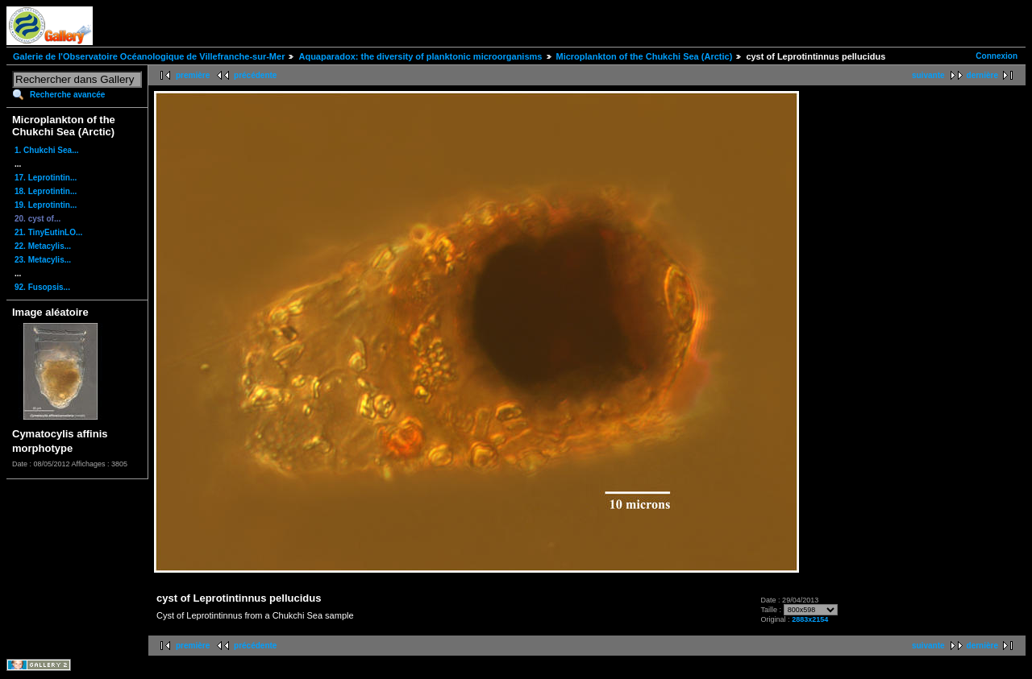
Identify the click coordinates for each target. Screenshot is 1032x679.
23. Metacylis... (43, 259)
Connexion (996, 56)
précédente (255, 75)
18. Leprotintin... (46, 191)
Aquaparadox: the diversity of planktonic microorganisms (420, 56)
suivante (928, 75)
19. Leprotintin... (46, 205)
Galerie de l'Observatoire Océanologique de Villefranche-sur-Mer (149, 56)
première (193, 75)
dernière (982, 75)
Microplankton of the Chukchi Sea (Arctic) (644, 56)
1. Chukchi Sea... (46, 150)
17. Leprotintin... (46, 177)
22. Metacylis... (43, 246)
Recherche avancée (67, 94)
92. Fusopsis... (42, 287)
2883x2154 (810, 619)
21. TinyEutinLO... (48, 232)
